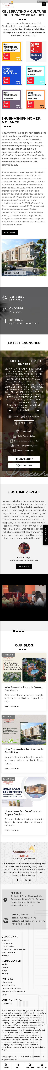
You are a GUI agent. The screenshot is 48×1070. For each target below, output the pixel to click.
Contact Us (7, 1003)
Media (4, 964)
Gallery (5, 967)
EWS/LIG (6, 955)
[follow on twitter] (26, 880)
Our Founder (8, 946)
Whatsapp (30, 1065)
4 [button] (23, 631)
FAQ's (4, 994)
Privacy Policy (8, 985)
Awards (5, 973)
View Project (24, 459)
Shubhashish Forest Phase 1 (24, 362)
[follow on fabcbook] (17, 880)
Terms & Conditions (11, 988)
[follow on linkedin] (30, 880)
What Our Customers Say (14, 949)
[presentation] (35, 271)
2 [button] (17, 631)
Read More (9, 232)
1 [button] (14, 631)
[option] (24, 557)
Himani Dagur (24, 557)
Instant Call (24, 465)
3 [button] (20, 631)
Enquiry (6, 1065)
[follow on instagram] (21, 880)
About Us (6, 940)
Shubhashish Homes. (30, 1057)
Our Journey (7, 943)
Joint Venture (8, 952)
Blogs (4, 970)
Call (18, 1065)
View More (24, 567)
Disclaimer (7, 982)
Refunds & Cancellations (13, 991)
